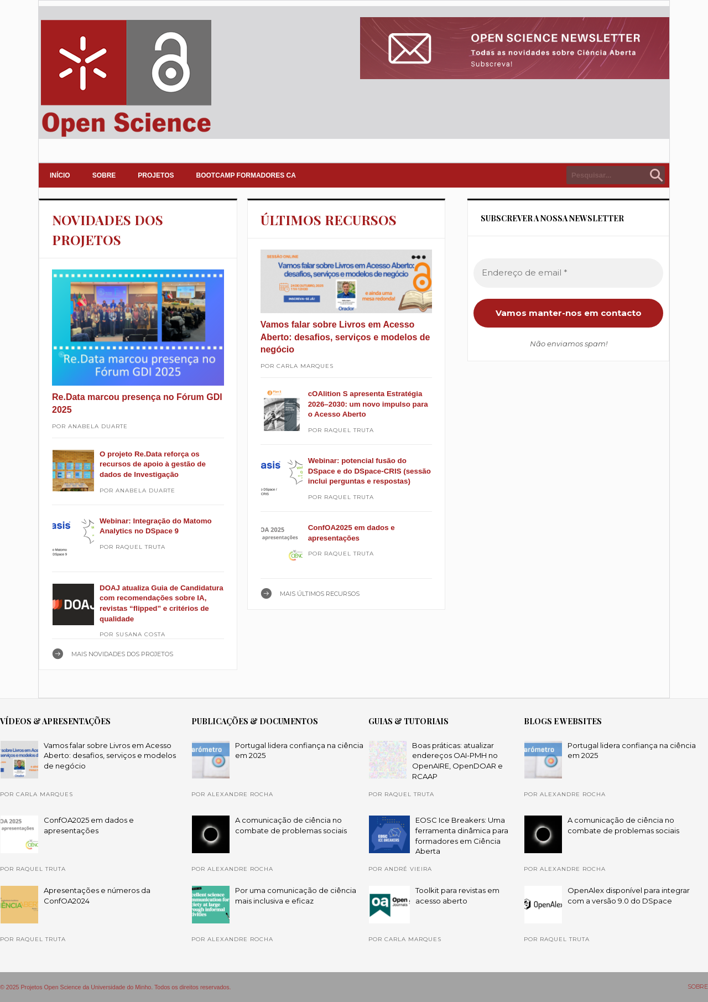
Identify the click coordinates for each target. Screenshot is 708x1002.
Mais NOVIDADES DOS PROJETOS (122, 654)
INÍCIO (60, 175)
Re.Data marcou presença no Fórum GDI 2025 (137, 403)
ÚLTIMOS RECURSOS (329, 220)
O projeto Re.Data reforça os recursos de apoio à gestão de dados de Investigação (153, 464)
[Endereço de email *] (568, 273)
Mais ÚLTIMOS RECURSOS (320, 594)
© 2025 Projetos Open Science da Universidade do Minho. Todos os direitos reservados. (115, 987)
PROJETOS (156, 175)
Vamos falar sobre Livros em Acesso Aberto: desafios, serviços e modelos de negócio (345, 337)
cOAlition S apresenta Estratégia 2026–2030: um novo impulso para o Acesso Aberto (368, 404)
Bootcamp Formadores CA (246, 175)
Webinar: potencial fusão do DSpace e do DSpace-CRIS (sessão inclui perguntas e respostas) (369, 470)
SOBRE (104, 175)
